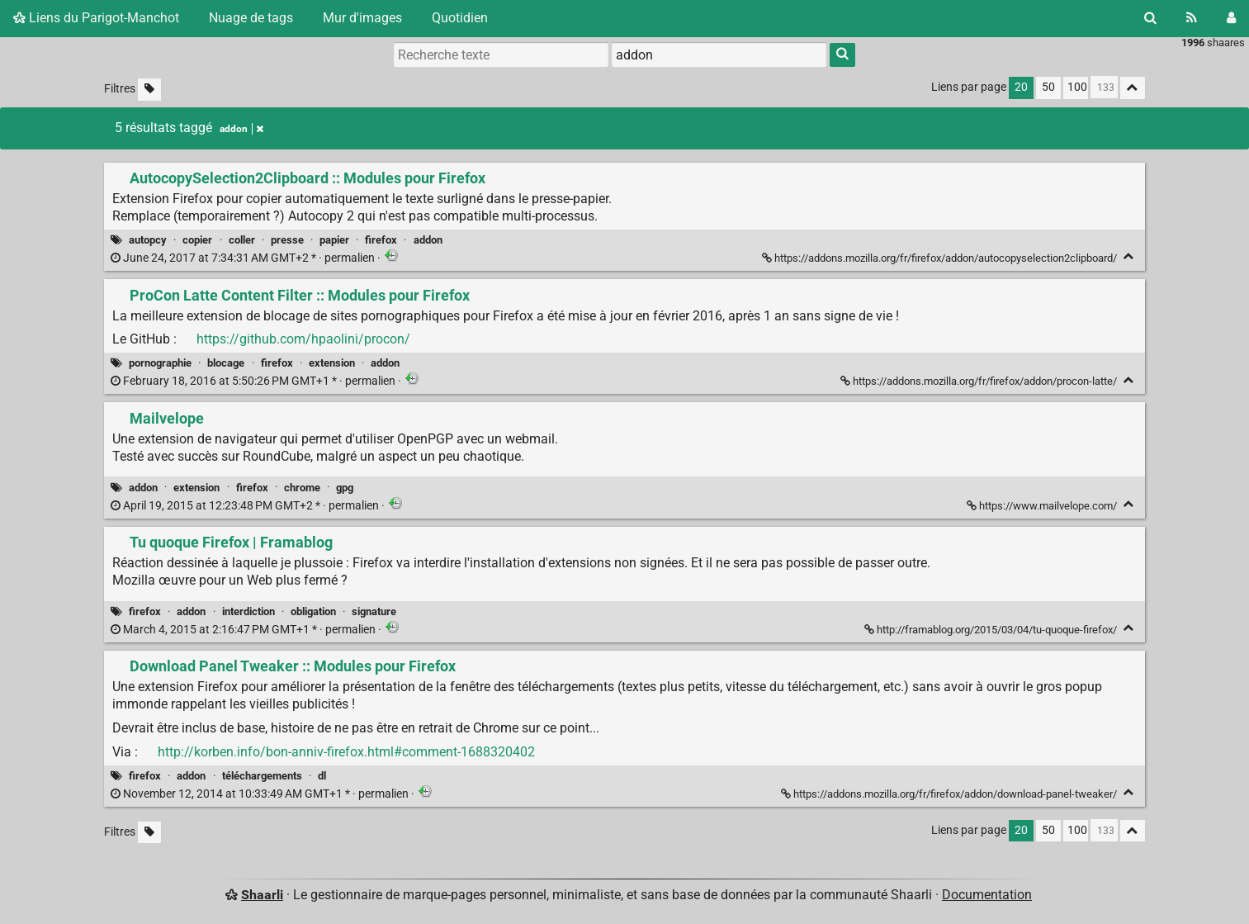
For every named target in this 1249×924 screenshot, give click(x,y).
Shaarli (262, 895)
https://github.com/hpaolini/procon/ (303, 339)
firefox (381, 240)
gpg (344, 487)
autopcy (148, 240)
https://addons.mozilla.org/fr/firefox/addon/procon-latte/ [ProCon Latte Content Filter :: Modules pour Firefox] (979, 381)
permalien (244, 258)
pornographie (160, 363)
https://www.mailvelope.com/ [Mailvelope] (1043, 506)
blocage (225, 363)
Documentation (987, 895)
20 (1021, 87)
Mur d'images (362, 18)
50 (1048, 87)
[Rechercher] (1150, 18)
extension (332, 363)
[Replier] (1128, 256)
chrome (302, 487)
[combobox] (719, 54)
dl (322, 776)
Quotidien (460, 18)
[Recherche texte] (501, 54)
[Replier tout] (1132, 88)
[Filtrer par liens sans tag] (149, 89)
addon (428, 240)
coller (242, 240)
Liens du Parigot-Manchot (96, 18)
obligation (313, 611)
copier (197, 240)
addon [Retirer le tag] (241, 129)
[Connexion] (1231, 18)
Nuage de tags (251, 18)
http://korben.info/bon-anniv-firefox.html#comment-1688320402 (346, 752)
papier (334, 240)
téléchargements (262, 776)
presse (287, 240)
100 (1077, 87)
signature (374, 611)
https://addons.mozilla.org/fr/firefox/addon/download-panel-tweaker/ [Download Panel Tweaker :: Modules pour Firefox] (950, 794)
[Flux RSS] (1191, 18)
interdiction (248, 611)
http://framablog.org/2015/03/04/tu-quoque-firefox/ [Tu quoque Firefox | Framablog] (991, 629)
